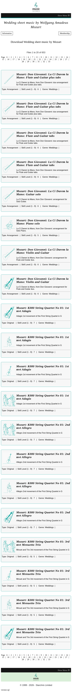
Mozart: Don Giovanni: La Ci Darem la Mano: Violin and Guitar (42, 251)
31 (39, 61)
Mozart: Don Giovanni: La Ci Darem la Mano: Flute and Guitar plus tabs (42, 76)
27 (66, 59)
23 (45, 59)
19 (24, 59)
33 (49, 61)
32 (44, 61)
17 (13, 59)
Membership (65, 33)
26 (61, 59)
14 (67, 57)
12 (57, 57)
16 (8, 59)
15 (3, 59)
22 (40, 59)
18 (19, 59)
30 (33, 61)
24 (50, 59)
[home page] (36, 7)
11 (51, 57)
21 (35, 59)
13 (62, 57)
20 (29, 59)
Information (7, 33)
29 (28, 61)
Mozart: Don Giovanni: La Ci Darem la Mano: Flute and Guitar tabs (42, 134)
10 (46, 57)
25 (56, 59)
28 (23, 61)
